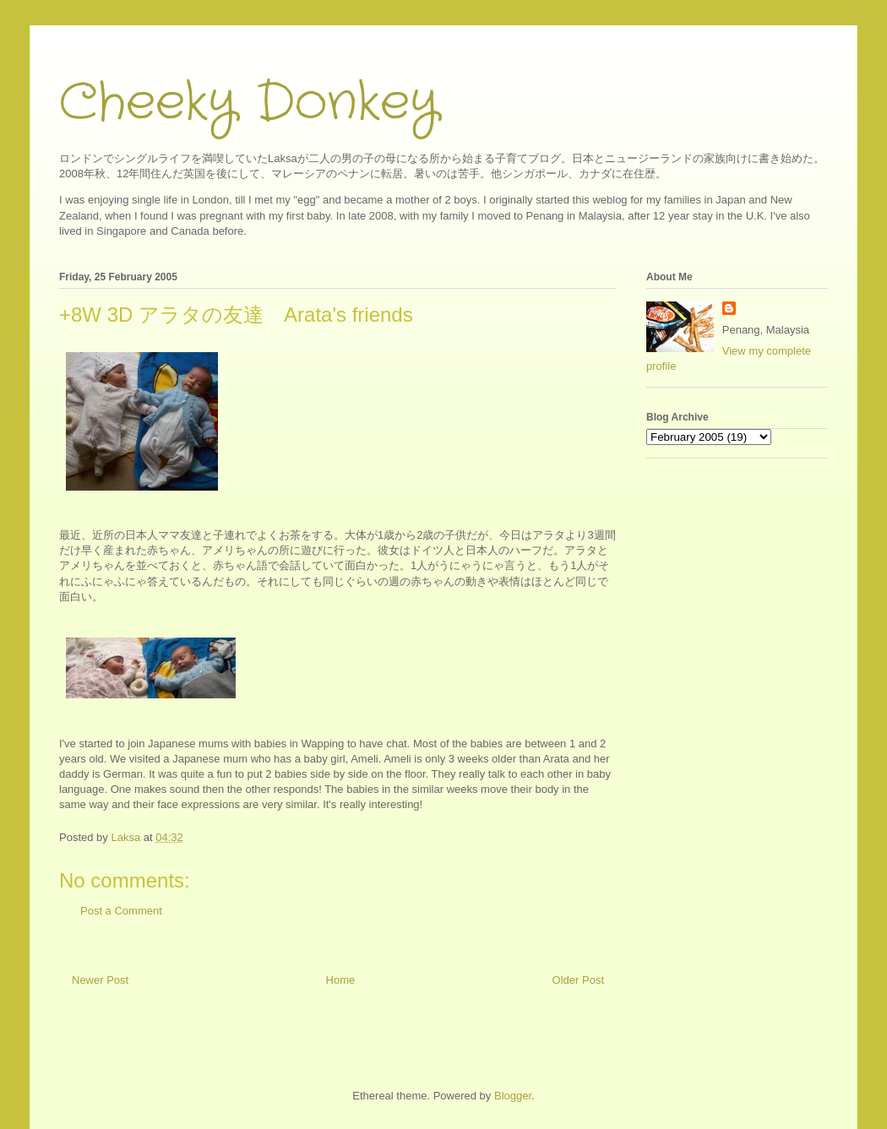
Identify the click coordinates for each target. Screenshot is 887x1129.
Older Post (578, 980)
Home (341, 980)
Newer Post (100, 980)
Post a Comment (121, 910)
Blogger (512, 1095)
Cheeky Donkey (248, 103)
